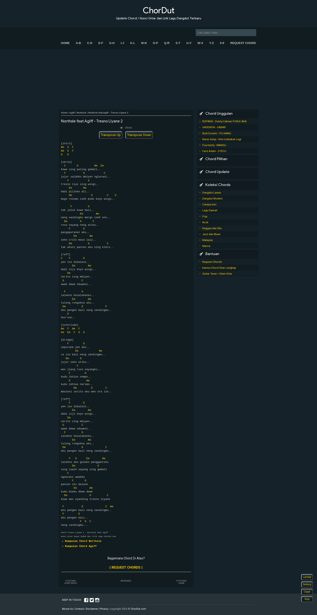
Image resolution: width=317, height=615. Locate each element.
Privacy (104, 608)
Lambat (307, 577)
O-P (155, 43)
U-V (189, 43)
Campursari (209, 204)
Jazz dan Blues (211, 234)
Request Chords (212, 261)
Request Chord (243, 43)
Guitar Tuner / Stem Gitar (217, 273)
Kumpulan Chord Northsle (83, 541)
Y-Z (211, 43)
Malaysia (207, 240)
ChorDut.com (138, 608)
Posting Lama (181, 582)
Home (65, 43)
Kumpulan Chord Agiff (81, 546)
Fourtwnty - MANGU (214, 145)
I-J (122, 43)
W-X (200, 43)
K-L (132, 43)
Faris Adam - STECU (214, 151)
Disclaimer (92, 608)
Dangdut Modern (212, 198)
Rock (205, 222)
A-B (78, 43)
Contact (79, 608)
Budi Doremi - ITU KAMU (216, 133)
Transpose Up (111, 135)
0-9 (222, 43)
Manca (206, 246)
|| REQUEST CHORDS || (126, 567)
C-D (89, 43)
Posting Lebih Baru (70, 582)
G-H (111, 43)
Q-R (166, 43)
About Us (67, 608)
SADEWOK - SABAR (214, 127)
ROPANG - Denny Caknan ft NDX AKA (224, 121)
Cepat (307, 591)
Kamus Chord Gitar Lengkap (219, 267)
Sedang (307, 584)
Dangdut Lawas (211, 192)
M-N (144, 43)
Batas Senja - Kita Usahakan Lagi (221, 139)
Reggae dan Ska (212, 228)
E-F (100, 43)
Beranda (126, 581)
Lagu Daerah (209, 210)
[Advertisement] (158, 79)
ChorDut (158, 10)
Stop (307, 599)
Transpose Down (139, 135)
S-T (177, 43)
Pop (204, 216)
